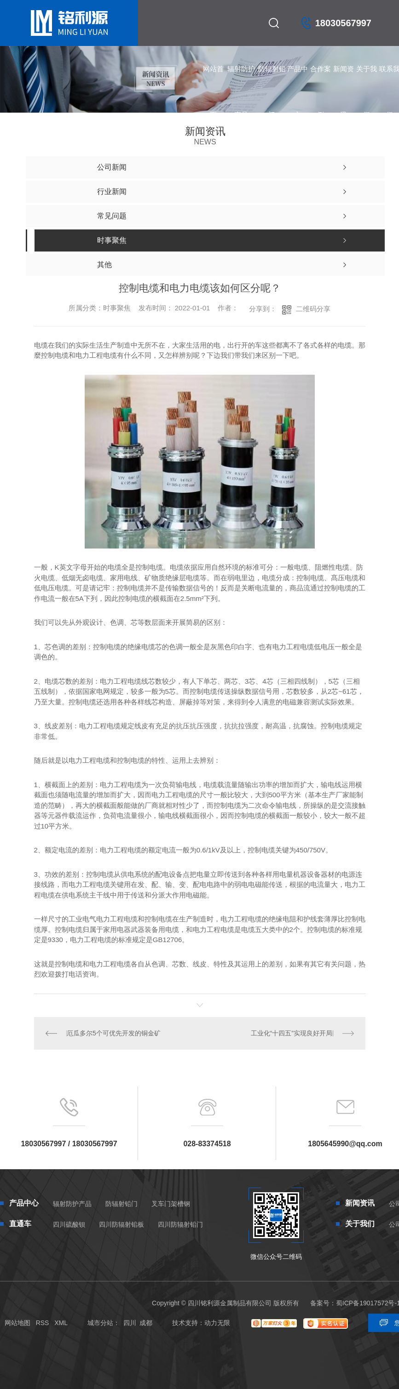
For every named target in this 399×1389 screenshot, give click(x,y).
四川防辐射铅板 (121, 1224)
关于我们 (366, 78)
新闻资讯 (343, 78)
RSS (42, 1322)
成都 (145, 1322)
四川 (129, 1322)
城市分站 (100, 1322)
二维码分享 (313, 309)
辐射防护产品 (241, 78)
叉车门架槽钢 (170, 1203)
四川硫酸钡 (69, 1224)
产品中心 (297, 78)
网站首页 (213, 78)
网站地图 (17, 1322)
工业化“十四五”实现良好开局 (291, 1033)
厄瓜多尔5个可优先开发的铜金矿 (114, 1033)
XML (61, 1322)
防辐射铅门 (272, 78)
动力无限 (217, 1322)
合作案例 (320, 78)
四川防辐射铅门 (180, 1224)
